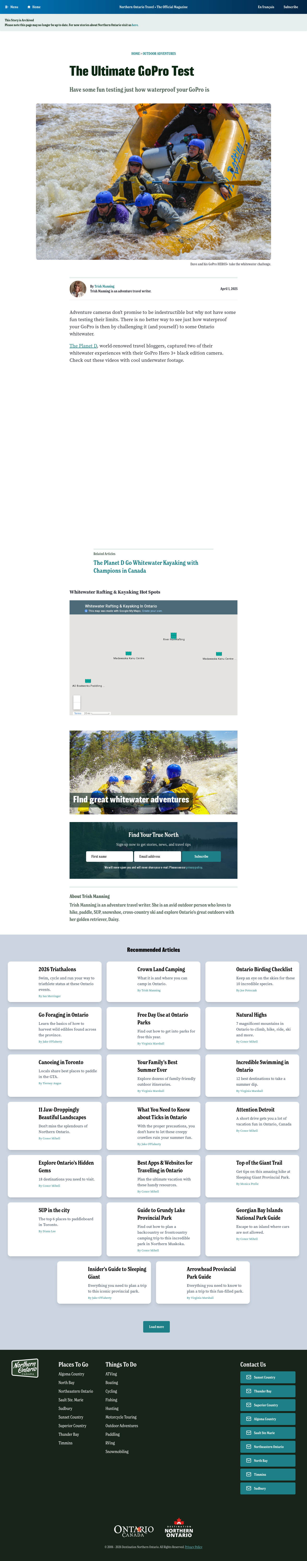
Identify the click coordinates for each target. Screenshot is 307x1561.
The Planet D (83, 345)
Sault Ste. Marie (71, 1399)
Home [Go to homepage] (34, 7)
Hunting (112, 1408)
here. (135, 25)
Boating (112, 1382)
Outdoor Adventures (159, 53)
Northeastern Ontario (76, 1391)
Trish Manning (104, 286)
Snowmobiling (117, 1451)
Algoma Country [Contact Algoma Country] (265, 1419)
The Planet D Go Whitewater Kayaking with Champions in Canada (146, 567)
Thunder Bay (69, 1434)
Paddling (113, 1434)
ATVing (111, 1374)
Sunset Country (71, 1417)
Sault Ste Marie (264, 1433)
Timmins (65, 1443)
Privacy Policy (193, 1547)
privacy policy (194, 867)
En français (266, 7)
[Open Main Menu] (11, 7)
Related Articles (104, 554)
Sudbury (65, 1408)
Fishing (111, 1399)
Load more (156, 1327)
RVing (110, 1443)
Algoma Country (71, 1374)
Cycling (111, 1391)
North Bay (67, 1382)
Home (135, 53)
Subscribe (291, 7)
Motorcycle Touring (121, 1417)
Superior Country (72, 1425)
